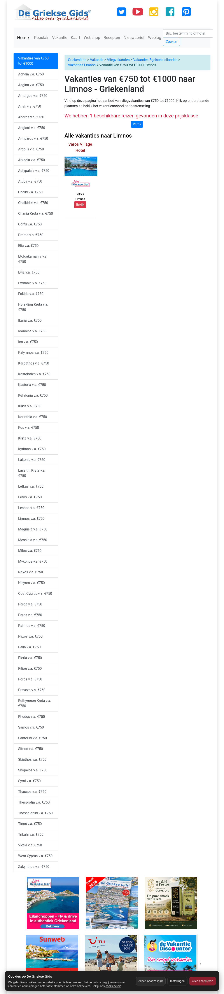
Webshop (92, 37)
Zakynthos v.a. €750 (33, 867)
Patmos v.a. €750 (31, 626)
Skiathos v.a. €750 (32, 759)
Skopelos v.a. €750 (32, 770)
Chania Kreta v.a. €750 (35, 213)
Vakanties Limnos (82, 65)
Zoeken (171, 42)
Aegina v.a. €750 (31, 85)
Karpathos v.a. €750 (33, 363)
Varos (137, 124)
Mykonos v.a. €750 (32, 561)
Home (23, 37)
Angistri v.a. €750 (31, 128)
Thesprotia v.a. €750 (34, 802)
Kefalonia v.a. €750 (33, 395)
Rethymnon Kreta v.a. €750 (34, 703)
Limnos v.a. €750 (31, 518)
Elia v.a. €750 (28, 246)
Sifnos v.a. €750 (30, 749)
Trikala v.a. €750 (31, 834)
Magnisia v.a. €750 (32, 529)
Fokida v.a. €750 (31, 294)
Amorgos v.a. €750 (32, 96)
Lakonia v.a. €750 (31, 460)
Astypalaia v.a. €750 (33, 171)
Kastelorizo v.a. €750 (34, 374)
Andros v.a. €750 (31, 117)
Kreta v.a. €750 (29, 438)
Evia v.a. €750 (28, 272)
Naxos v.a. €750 (30, 572)
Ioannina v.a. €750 (32, 331)
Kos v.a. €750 (28, 428)
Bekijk (80, 204)
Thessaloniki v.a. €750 (35, 813)
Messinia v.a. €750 (32, 540)
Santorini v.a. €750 (32, 738)
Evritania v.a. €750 (32, 283)
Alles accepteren (202, 981)
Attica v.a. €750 (30, 181)
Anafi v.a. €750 (29, 106)
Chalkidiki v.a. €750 (33, 203)
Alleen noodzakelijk (150, 981)
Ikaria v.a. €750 (30, 320)
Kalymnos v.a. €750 (33, 353)
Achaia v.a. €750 (31, 74)
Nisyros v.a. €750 (31, 583)
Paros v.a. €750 (30, 615)
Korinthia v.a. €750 (32, 417)
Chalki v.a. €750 (30, 192)
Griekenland (77, 60)
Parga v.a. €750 (30, 604)
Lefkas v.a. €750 (31, 486)
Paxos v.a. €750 (30, 636)
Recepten (112, 37)
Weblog (154, 37)
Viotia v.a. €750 (30, 845)
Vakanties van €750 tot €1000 (33, 61)
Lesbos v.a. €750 (31, 508)
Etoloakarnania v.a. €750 (32, 259)
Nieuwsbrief (134, 37)
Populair (41, 37)
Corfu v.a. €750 (30, 224)
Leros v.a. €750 (30, 497)
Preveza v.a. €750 (31, 690)
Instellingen (177, 981)
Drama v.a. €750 (30, 235)
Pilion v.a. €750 (30, 668)
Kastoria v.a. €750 (32, 385)
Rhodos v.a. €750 (31, 717)
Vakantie (59, 37)
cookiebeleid (113, 986)
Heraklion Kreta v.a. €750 (33, 307)
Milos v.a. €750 (30, 551)
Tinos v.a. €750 (30, 824)
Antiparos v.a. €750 (33, 138)
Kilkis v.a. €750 (29, 406)
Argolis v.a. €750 (31, 149)
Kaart (75, 37)
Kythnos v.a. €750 (32, 449)
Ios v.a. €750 (28, 342)
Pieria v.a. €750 (30, 658)
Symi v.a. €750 (29, 781)
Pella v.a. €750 (29, 647)
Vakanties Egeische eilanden (155, 60)
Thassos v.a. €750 (32, 792)
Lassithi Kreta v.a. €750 (32, 473)
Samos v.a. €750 (31, 727)
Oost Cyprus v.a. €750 (35, 593)
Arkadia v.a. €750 (31, 160)
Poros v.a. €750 (30, 679)
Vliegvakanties (118, 60)
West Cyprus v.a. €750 (35, 856)
